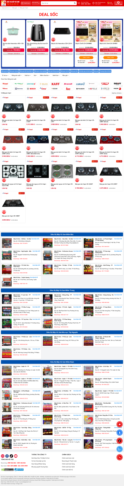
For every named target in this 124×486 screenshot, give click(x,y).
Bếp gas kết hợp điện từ (26, 71)
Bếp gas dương (14, 71)
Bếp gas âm (5, 71)
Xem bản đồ (35, 239)
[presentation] (122, 43)
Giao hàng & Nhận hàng (38, 464)
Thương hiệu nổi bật (105, 71)
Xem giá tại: (36, 3)
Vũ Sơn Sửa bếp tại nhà (38, 461)
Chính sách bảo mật (68, 458)
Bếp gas (96, 71)
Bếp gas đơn (74, 71)
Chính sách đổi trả (67, 469)
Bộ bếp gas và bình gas (85, 71)
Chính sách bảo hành (68, 467)
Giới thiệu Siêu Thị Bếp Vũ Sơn (40, 458)
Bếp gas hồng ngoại (53, 71)
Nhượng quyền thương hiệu (39, 467)
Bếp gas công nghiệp (40, 71)
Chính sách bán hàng (68, 464)
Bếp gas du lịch (65, 71)
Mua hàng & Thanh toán (69, 461)
